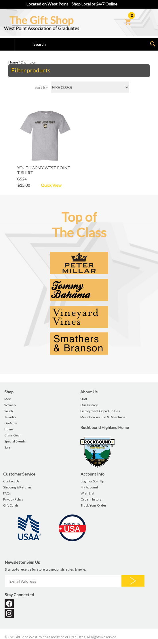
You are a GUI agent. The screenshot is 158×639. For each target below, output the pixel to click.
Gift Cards (11, 505)
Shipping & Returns (17, 487)
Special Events (15, 441)
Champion (28, 62)
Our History (89, 405)
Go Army (10, 423)
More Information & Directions (102, 417)
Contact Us (11, 481)
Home (13, 62)
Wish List (87, 493)
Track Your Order (93, 505)
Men (7, 399)
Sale (7, 447)
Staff (83, 399)
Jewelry (10, 417)
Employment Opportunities (100, 411)
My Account (89, 487)
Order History (91, 499)
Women (10, 405)
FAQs (7, 493)
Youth (8, 411)
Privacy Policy (13, 499)
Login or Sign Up (92, 481)
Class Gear (12, 435)
